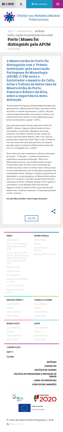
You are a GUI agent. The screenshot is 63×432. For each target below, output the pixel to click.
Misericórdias (24, 31)
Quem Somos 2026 (15, 285)
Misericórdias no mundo (44, 254)
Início (11, 31)
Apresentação (13, 239)
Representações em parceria (15, 291)
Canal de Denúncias (45, 380)
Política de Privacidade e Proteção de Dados (35, 375)
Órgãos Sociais (13, 271)
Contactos (50, 366)
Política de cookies (45, 369)
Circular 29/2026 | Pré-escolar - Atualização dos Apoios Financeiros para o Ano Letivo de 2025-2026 (17, 258)
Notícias (39, 31)
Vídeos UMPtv (13, 315)
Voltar (31, 218)
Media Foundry (16, 424)
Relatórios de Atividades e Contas (17, 280)
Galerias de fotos (14, 311)
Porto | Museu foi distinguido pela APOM (30, 35)
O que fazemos (13, 275)
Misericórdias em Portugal (41, 249)
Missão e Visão (13, 267)
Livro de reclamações (44, 384)
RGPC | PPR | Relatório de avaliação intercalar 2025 (17, 246)
